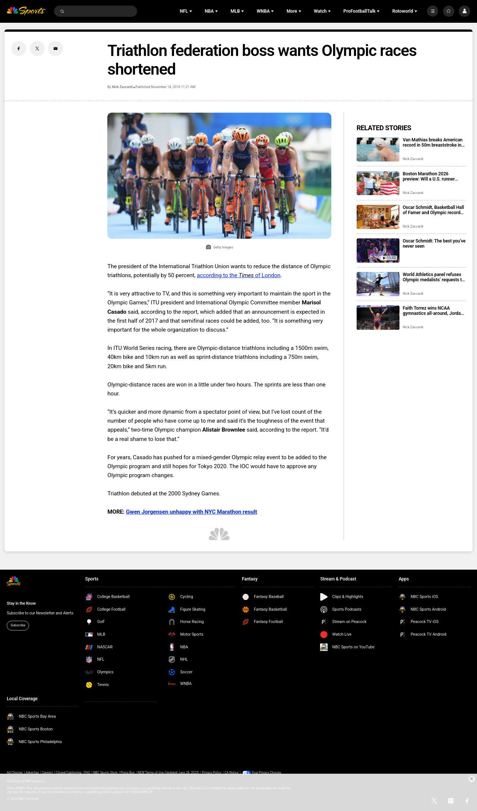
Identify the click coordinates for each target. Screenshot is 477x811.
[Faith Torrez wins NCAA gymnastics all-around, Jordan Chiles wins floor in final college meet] (378, 318)
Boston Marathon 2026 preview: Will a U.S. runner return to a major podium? (429, 176)
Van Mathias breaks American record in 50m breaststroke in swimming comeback (432, 142)
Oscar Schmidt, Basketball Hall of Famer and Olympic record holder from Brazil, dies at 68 (433, 210)
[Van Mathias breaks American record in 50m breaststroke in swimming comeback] (378, 149)
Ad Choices (15, 772)
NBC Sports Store (105, 772)
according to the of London (238, 275)
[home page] (26, 11)
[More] (432, 11)
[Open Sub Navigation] (191, 11)
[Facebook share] (18, 48)
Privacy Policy (211, 772)
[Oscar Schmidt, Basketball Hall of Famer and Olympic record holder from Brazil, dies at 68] (378, 217)
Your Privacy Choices (266, 772)
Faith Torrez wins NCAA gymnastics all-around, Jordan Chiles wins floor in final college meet (433, 311)
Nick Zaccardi (122, 87)
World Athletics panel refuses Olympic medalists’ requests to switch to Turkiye (433, 277)
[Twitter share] (37, 48)
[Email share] (55, 48)
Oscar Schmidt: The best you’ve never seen (434, 243)
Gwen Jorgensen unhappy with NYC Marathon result (191, 511)
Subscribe (17, 625)
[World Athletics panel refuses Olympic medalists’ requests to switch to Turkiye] (378, 284)
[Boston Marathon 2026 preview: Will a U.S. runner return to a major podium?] (378, 183)
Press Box (127, 772)
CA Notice (231, 772)
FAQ (87, 772)
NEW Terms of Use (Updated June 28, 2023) (168, 772)
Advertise (32, 772)
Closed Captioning (69, 772)
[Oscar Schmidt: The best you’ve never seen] (378, 250)
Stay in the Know (21, 603)
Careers (47, 772)
